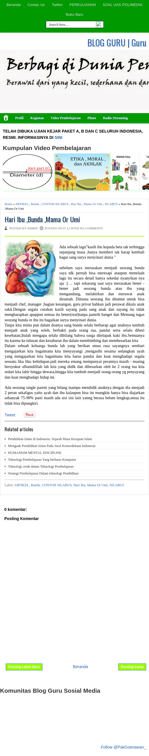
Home (8, 204)
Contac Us (36, 5)
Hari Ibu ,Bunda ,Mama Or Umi (42, 219)
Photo (91, 118)
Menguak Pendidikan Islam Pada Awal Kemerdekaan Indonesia (51, 446)
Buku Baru (74, 14)
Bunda (35, 204)
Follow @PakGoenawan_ (123, 747)
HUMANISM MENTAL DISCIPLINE (35, 453)
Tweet (10, 415)
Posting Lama (132, 667)
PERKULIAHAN (83, 5)
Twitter (57, 5)
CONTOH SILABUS (55, 204)
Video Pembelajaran (66, 118)
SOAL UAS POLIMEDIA (122, 5)
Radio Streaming (115, 118)
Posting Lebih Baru (24, 667)
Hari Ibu (76, 204)
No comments (91, 228)
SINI (58, 137)
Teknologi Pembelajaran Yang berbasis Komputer (42, 460)
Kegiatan (37, 118)
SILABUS (111, 204)
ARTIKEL (21, 204)
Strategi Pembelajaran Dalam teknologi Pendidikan (43, 473)
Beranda (14, 5)
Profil (19, 118)
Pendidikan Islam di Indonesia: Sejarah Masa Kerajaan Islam (50, 439)
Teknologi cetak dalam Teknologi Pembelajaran (41, 466)
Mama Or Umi (93, 204)
